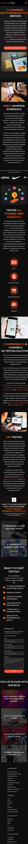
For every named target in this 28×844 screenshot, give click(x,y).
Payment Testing (11, 787)
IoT (8, 826)
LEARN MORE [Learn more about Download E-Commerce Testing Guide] (14, 551)
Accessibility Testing (12, 776)
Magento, (6, 479)
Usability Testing (11, 780)
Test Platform (10, 839)
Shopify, (21, 477)
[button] (14, 699)
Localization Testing (12, 791)
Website (9, 821)
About (8, 799)
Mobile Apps (10, 819)
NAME (5, 638)
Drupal (23, 479)
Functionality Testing (12, 772)
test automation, (14, 402)
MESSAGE (6, 657)
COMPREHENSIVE (14, 344)
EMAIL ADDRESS (8, 650)
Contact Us (9, 803)
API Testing (10, 785)
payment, (7, 228)
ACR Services (10, 778)
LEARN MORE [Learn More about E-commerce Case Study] (14, 533)
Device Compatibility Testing (14, 774)
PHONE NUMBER (8, 644)
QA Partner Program (12, 809)
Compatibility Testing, (9, 385)
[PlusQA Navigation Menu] (26, 3)
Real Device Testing (12, 842)
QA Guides (9, 807)
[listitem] (14, 699)
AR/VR (8, 823)
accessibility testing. (17, 405)
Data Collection (10, 828)
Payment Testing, (8, 390)
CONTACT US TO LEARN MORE (15, 48)
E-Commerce (10, 830)
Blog (8, 805)
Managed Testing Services (13, 789)
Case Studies (10, 837)
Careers (9, 801)
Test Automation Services (13, 783)
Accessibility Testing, (10, 387)
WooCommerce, (13, 479)
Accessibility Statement (12, 812)
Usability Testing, (22, 387)
